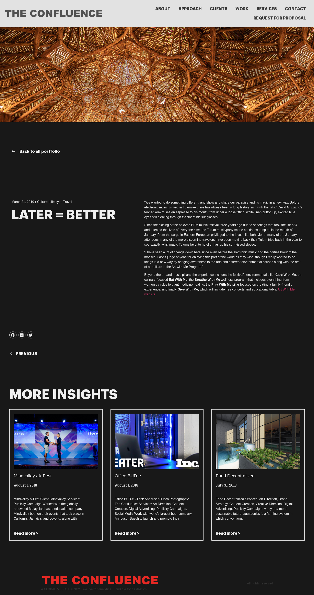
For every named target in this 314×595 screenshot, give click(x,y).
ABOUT (162, 9)
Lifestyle (55, 202)
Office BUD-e (128, 475)
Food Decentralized (235, 475)
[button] (12, 335)
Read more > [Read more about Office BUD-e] (127, 533)
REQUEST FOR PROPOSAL (280, 18)
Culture (42, 202)
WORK (241, 9)
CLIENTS (218, 9)
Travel (67, 202)
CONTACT (295, 9)
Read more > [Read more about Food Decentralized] (228, 533)
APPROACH (190, 9)
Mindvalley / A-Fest (32, 475)
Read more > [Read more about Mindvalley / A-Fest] (26, 533)
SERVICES (267, 9)
